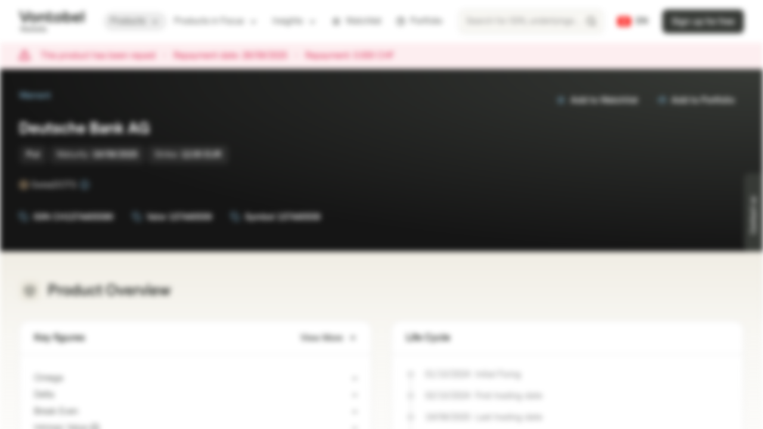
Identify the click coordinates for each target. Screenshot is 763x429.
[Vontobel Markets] (51, 21)
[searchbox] (531, 21)
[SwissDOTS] (85, 185)
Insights (294, 21)
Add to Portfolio (695, 100)
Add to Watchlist (597, 100)
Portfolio (419, 21)
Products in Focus (216, 21)
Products (135, 21)
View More (328, 338)
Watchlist (356, 21)
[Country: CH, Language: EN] (633, 21)
